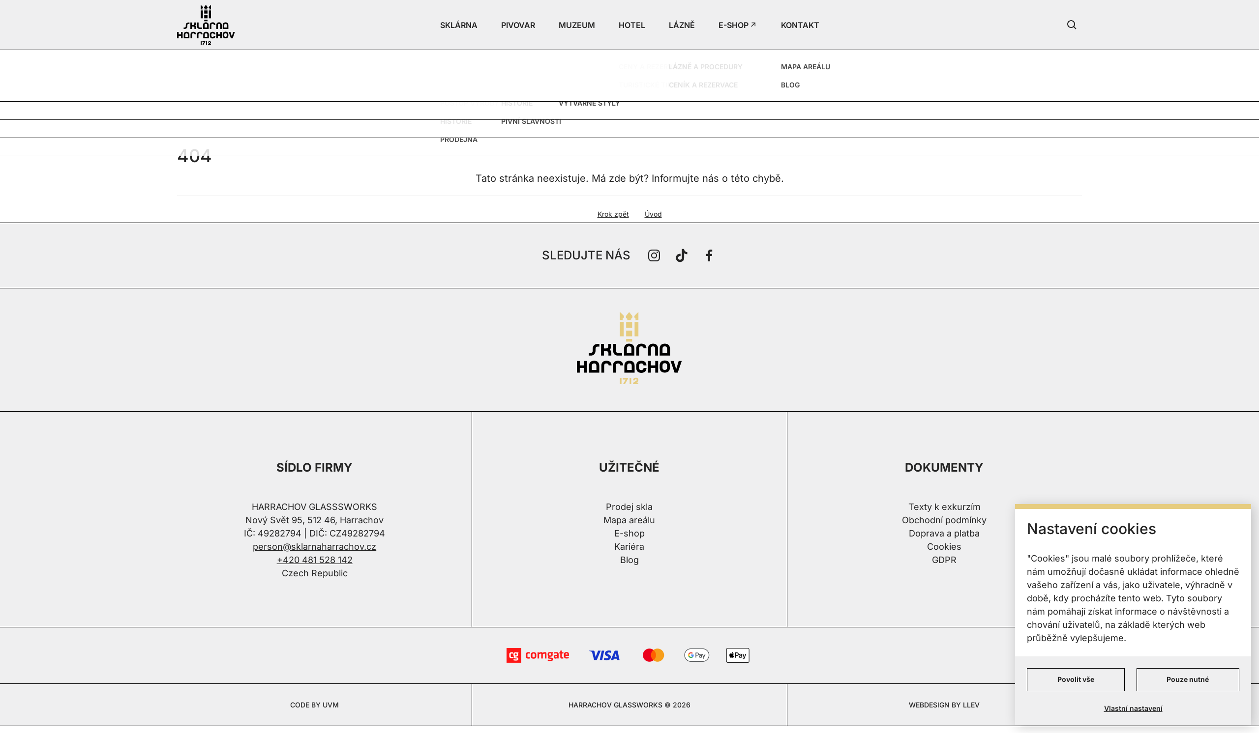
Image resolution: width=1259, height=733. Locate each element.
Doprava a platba (944, 533)
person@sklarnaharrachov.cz (314, 546)
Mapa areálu (629, 520)
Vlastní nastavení (1133, 708)
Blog (629, 560)
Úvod (653, 214)
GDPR (944, 560)
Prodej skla (629, 507)
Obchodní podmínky (944, 520)
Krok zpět (613, 214)
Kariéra (629, 546)
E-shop (629, 533)
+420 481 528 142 (315, 560)
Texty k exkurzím (944, 507)
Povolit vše (1075, 679)
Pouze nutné (1188, 679)
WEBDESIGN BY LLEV (944, 705)
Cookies (944, 546)
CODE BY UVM (314, 705)
